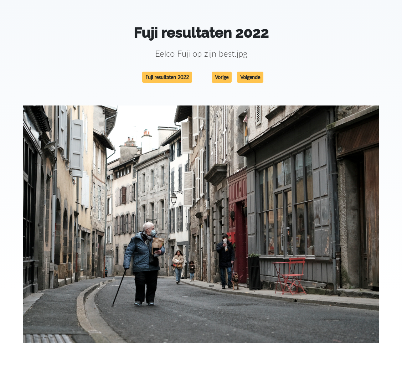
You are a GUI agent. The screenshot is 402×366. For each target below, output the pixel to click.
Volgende (250, 77)
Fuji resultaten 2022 (167, 77)
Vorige (221, 77)
